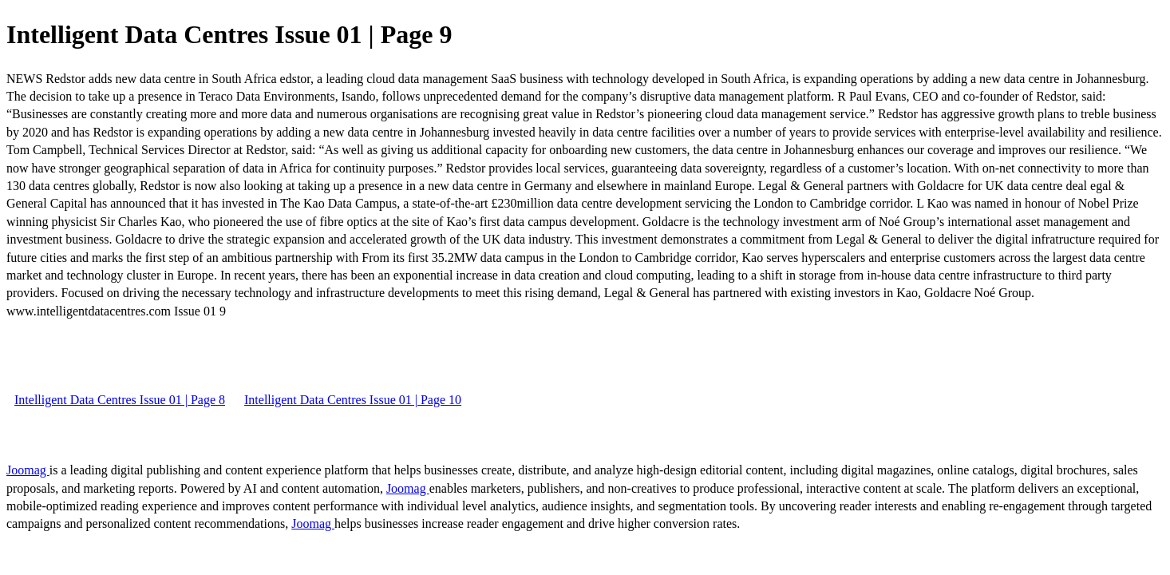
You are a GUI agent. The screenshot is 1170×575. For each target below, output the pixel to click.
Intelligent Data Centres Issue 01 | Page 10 (352, 399)
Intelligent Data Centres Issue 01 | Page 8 (119, 399)
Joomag (27, 470)
